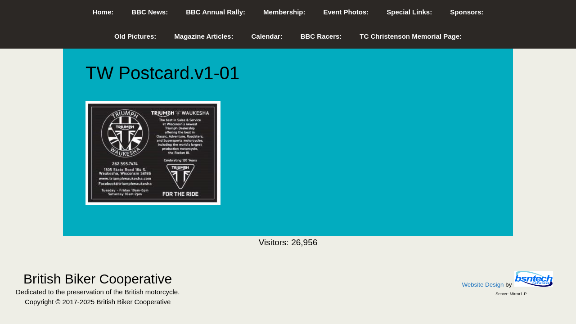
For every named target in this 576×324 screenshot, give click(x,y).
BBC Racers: (321, 36)
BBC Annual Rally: (215, 12)
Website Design (483, 284)
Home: (103, 12)
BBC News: (149, 12)
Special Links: (409, 12)
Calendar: (266, 36)
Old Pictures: (135, 36)
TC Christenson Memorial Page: (411, 36)
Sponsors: (466, 12)
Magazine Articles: (203, 36)
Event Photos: (346, 12)
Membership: (284, 12)
